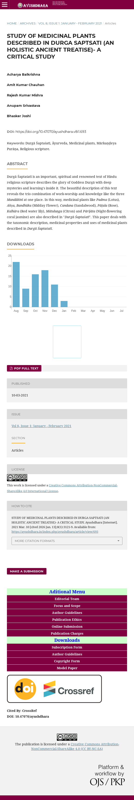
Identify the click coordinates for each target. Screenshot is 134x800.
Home (12, 23)
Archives (28, 23)
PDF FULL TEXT (25, 368)
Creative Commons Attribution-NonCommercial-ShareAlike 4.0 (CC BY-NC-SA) (75, 746)
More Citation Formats (35, 541)
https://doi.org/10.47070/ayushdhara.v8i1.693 (50, 132)
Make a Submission (26, 571)
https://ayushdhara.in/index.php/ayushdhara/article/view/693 (55, 531)
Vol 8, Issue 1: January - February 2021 (70, 23)
